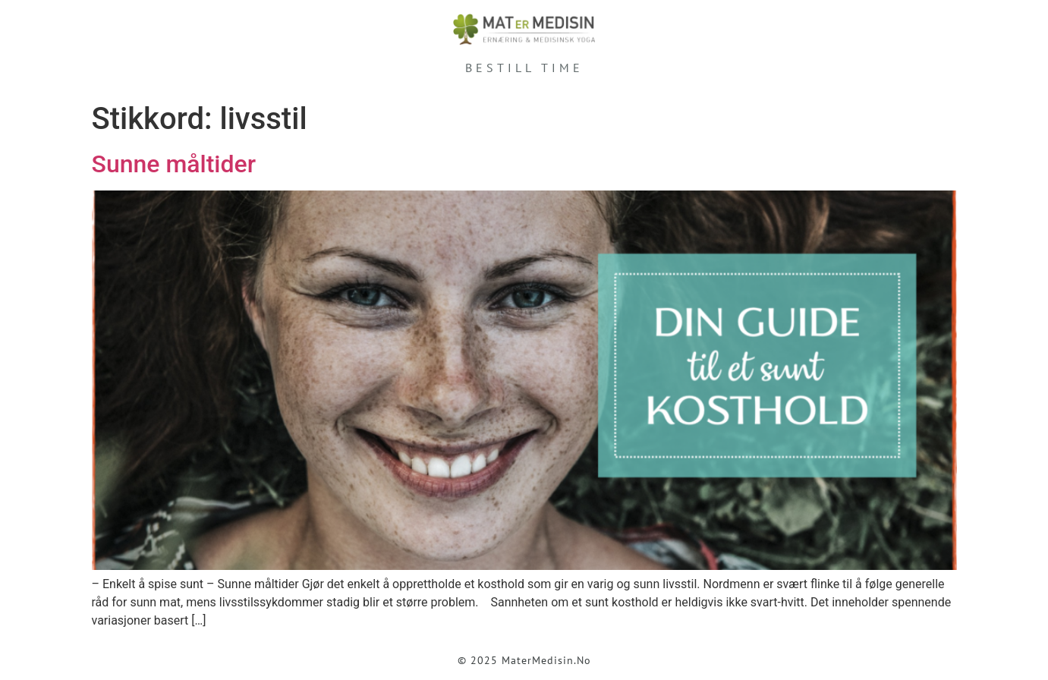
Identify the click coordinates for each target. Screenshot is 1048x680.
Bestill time (524, 67)
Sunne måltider (174, 164)
